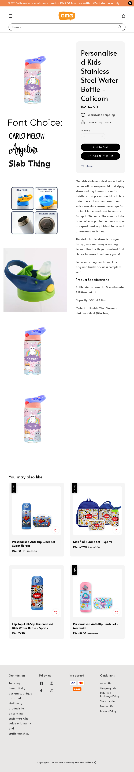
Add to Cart (100, 147)
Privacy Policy (108, 711)
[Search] (119, 27)
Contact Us (106, 706)
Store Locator (108, 701)
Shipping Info (108, 688)
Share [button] (87, 166)
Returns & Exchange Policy (109, 694)
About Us (105, 683)
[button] (10, 16)
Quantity (85, 130)
